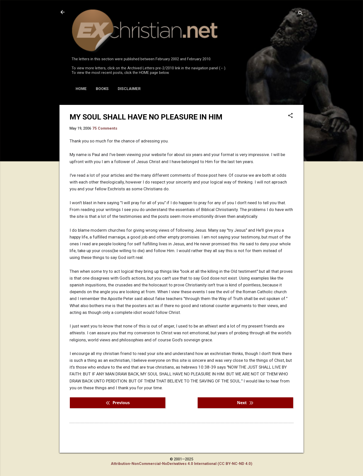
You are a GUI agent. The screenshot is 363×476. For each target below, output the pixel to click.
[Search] (300, 13)
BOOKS (102, 88)
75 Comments (104, 128)
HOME (81, 88)
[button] (290, 116)
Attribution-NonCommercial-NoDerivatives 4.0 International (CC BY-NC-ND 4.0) (181, 463)
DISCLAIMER (129, 88)
